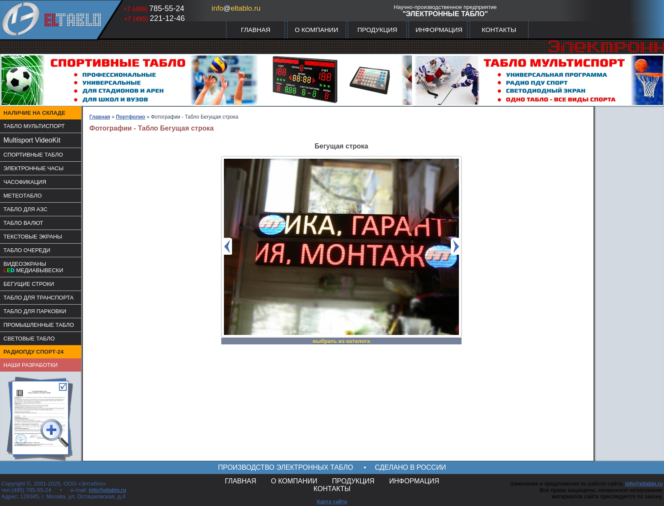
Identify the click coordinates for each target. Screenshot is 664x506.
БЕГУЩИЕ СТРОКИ (28, 284)
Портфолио (130, 117)
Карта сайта (332, 502)
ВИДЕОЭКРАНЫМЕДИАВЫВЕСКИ (33, 267)
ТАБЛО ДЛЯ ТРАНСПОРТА (38, 297)
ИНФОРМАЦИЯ (438, 29)
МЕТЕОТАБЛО (22, 195)
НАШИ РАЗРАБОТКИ (30, 365)
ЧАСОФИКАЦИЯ (24, 182)
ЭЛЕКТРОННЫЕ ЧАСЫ (33, 168)
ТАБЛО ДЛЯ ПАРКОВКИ (34, 311)
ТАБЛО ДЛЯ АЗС (25, 209)
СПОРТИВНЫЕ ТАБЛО (33, 154)
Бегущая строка (341, 146)
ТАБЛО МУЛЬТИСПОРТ (34, 126)
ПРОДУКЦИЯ (377, 29)
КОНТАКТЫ (499, 29)
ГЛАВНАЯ (255, 29)
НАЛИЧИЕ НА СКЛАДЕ (34, 113)
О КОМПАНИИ (316, 29)
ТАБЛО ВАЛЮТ (23, 223)
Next (455, 246)
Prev (227, 246)
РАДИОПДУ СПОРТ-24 (33, 352)
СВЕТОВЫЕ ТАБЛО (29, 338)
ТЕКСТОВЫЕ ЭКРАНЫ (32, 236)
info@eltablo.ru (107, 490)
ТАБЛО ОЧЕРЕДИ (26, 250)
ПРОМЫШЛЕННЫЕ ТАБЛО (38, 325)
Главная (99, 117)
